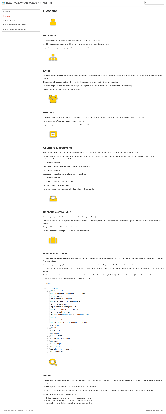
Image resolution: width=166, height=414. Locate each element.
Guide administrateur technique (14, 29)
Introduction (7, 11)
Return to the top (9, 411)
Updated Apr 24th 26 (25, 411)
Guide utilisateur (9, 20)
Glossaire (6, 16)
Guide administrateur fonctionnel (15, 25)
